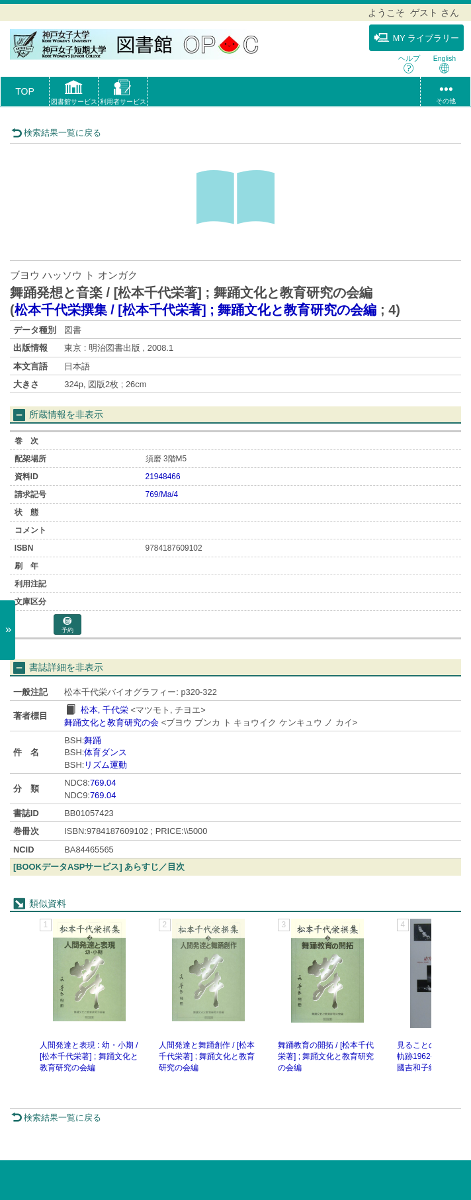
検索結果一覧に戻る (56, 133)
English (444, 63)
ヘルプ (409, 63)
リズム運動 (105, 765)
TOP (24, 91)
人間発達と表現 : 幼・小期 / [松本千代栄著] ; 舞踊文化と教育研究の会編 (89, 1056)
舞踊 (92, 740)
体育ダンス (105, 752)
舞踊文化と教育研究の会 (111, 722)
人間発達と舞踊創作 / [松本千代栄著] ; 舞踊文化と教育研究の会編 (207, 1056)
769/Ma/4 (162, 494)
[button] (74, 94)
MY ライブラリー (416, 38)
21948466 (163, 476)
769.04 (103, 783)
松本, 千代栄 (104, 710)
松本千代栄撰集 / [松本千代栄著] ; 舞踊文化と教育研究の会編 (196, 309)
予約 (67, 625)
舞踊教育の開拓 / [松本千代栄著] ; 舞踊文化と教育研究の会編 (326, 1056)
